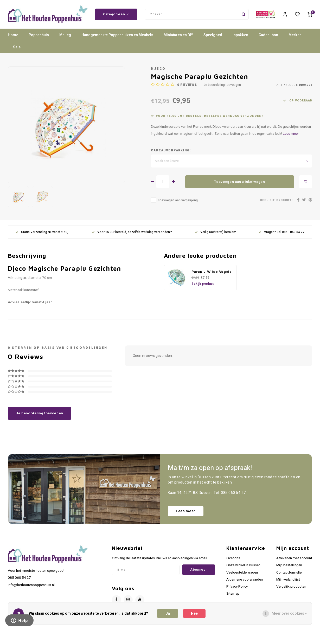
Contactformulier (289, 572)
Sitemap (232, 593)
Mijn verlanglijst (288, 579)
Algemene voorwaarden (244, 579)
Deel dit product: (276, 200)
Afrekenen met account (294, 558)
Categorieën (116, 14)
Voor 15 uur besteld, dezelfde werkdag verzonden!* (132, 232)
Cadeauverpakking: (171, 150)
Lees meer (291, 133)
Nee (194, 613)
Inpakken (240, 35)
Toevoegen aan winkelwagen (239, 181)
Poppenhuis (39, 35)
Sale (17, 47)
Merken (295, 35)
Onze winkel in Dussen (243, 565)
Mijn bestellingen (289, 565)
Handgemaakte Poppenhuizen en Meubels (117, 35)
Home (13, 35)
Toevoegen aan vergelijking (178, 200)
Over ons (233, 558)
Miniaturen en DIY (178, 35)
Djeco (158, 68)
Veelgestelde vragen (242, 572)
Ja (167, 613)
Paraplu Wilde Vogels (211, 271)
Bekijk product (202, 283)
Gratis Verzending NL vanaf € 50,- (42, 232)
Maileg (65, 35)
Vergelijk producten (291, 586)
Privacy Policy (237, 586)
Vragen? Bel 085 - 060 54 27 (281, 232)
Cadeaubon (268, 35)
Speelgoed (212, 35)
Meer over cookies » (289, 613)
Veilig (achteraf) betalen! (215, 232)
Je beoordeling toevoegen (222, 85)
